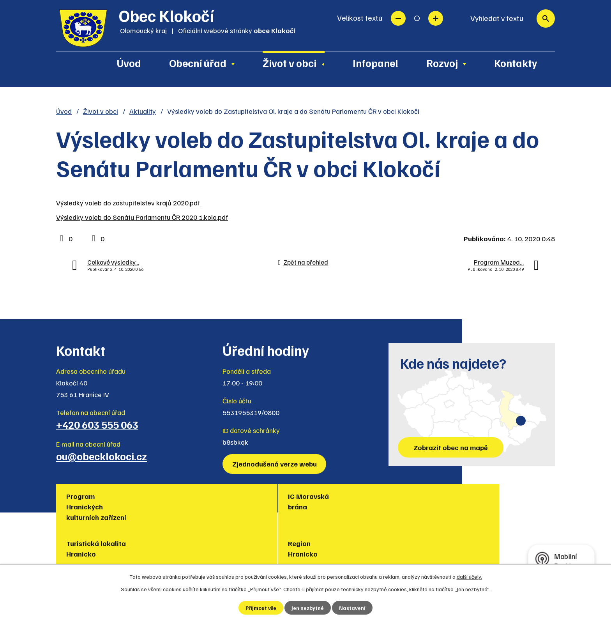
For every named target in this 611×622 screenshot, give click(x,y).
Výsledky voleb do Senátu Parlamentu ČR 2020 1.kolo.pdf (142, 217)
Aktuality (142, 111)
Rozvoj (442, 62)
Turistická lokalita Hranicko (264, 501)
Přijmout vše (261, 607)
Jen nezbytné (308, 607)
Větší (435, 18)
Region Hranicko (332, 501)
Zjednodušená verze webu (275, 463)
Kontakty (515, 62)
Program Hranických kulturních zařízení (98, 506)
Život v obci (289, 62)
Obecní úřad (197, 62)
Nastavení (352, 607)
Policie (495, 496)
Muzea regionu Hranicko (425, 501)
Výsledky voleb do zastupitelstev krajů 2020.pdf (128, 202)
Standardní (417, 18)
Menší (398, 18)
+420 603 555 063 (97, 424)
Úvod (129, 62)
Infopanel (375, 62)
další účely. (469, 576)
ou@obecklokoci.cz (101, 456)
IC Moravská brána (171, 501)
